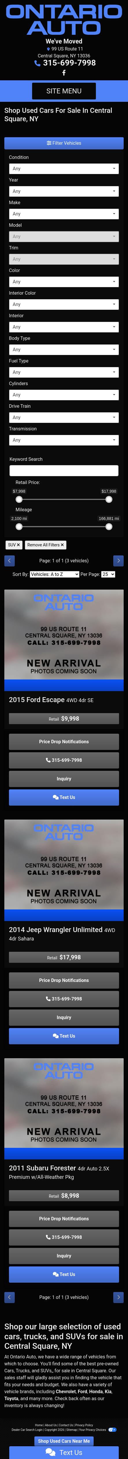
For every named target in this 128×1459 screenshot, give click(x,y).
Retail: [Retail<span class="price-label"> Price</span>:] (28, 482)
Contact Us (66, 1425)
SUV (14, 545)
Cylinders (18, 383)
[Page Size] (108, 574)
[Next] (118, 560)
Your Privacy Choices (97, 1429)
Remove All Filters (45, 545)
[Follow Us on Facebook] (64, 73)
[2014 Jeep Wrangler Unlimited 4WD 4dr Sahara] (64, 864)
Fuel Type (19, 361)
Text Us (64, 797)
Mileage (24, 509)
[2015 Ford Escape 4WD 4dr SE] (64, 634)
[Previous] (9, 560)
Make (14, 202)
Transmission (23, 429)
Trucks (23, 1370)
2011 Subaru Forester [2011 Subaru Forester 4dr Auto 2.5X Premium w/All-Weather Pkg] (59, 1172)
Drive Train (20, 406)
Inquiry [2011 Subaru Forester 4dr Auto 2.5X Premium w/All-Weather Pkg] (64, 1256)
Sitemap (71, 1429)
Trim (13, 248)
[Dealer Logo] (64, 19)
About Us (51, 1425)
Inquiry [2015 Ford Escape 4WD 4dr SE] (64, 779)
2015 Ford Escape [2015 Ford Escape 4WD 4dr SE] (51, 700)
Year (13, 180)
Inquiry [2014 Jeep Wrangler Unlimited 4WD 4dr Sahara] (64, 1017)
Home (39, 1425)
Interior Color (22, 293)
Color (14, 270)
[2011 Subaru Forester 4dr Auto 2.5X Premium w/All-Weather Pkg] (64, 1102)
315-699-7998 (69, 63)
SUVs (45, 1370)
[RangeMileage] (11, 507)
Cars (9, 1370)
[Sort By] (54, 574)
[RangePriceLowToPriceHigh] (11, 479)
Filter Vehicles (64, 143)
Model (15, 225)
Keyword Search (26, 459)
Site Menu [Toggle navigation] (64, 91)
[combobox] (64, 168)
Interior (16, 315)
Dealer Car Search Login (27, 1429)
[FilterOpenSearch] (64, 470)
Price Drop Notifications (64, 741)
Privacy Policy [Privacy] (84, 1425)
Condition (19, 157)
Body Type (19, 338)
